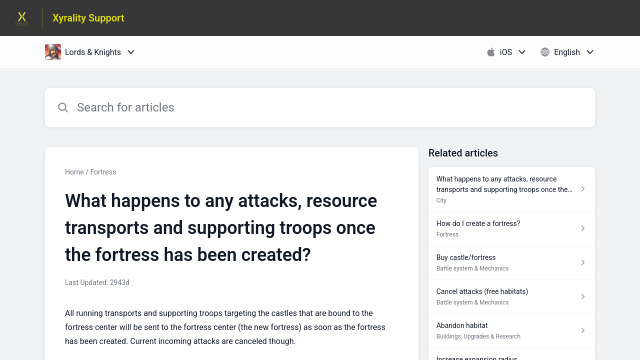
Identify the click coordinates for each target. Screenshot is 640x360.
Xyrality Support (88, 18)
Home (74, 172)
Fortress (103, 172)
